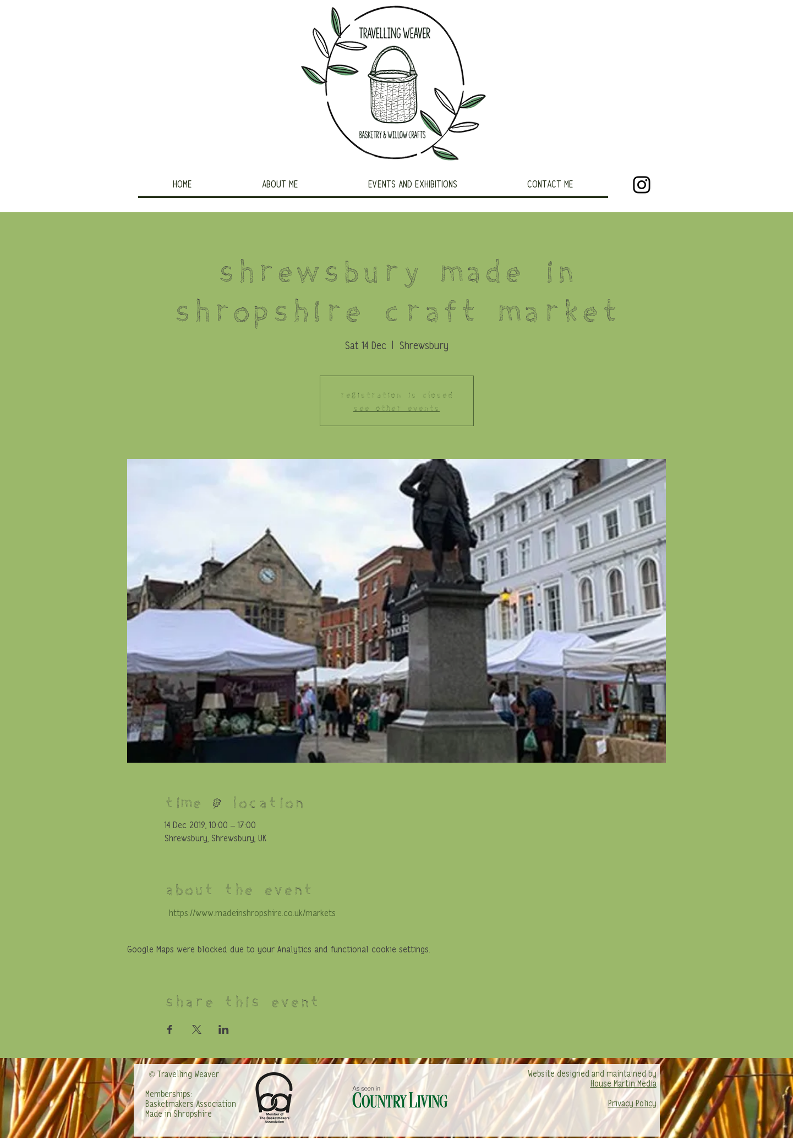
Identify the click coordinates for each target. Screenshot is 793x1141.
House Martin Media (623, 1084)
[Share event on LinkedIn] (223, 1029)
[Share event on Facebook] (170, 1029)
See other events (396, 407)
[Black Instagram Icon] (641, 184)
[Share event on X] (197, 1029)
